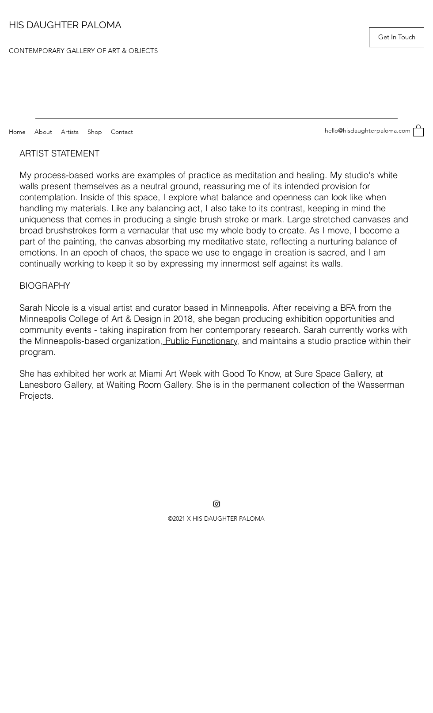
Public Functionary (200, 340)
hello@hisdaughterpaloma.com (367, 130)
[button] (396, 37)
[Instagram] (216, 503)
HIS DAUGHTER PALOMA (65, 25)
